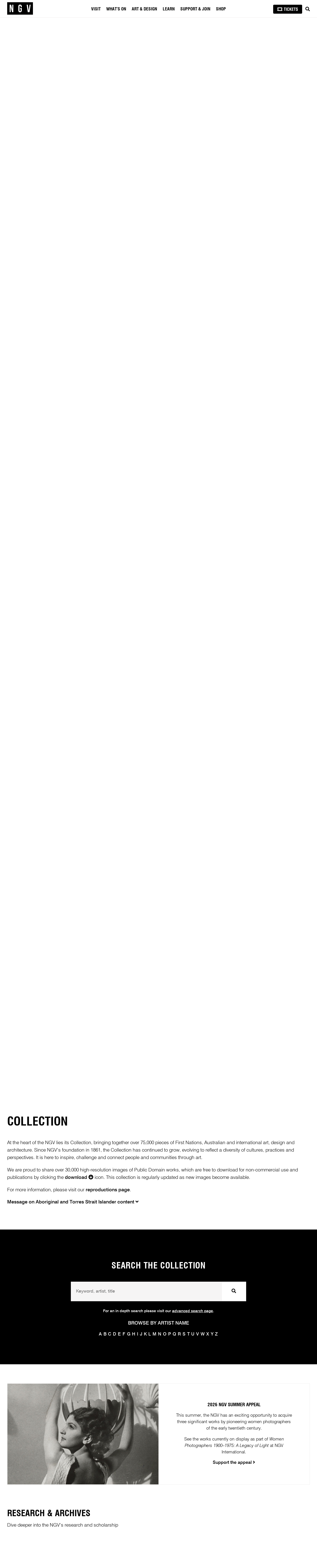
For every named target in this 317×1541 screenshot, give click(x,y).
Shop (221, 9)
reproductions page (108, 1190)
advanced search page (192, 1311)
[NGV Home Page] (20, 8)
